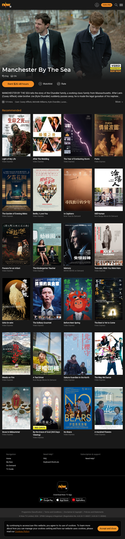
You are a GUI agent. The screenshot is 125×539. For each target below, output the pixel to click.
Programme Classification (32, 512)
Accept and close (108, 528)
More (117, 101)
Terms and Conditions (53, 512)
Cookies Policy (22, 531)
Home (8, 458)
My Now (9, 462)
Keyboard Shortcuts (51, 462)
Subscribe (107, 5)
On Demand (11, 465)
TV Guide (10, 469)
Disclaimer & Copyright (73, 512)
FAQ (45, 458)
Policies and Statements (94, 512)
